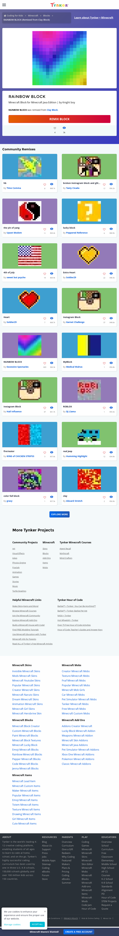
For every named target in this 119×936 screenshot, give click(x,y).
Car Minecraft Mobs (73, 696)
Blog (44, 842)
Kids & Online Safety (91, 919)
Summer (66, 883)
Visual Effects (18, 554)
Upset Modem (14, 233)
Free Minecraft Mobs (74, 710)
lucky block (69, 228)
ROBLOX (67, 407)
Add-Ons (47, 559)
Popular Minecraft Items (26, 796)
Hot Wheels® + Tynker (67, 621)
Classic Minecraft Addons (76, 765)
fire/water (9, 452)
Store (45, 880)
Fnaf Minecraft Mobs (74, 681)
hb (5, 183)
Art (13, 549)
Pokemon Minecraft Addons (78, 760)
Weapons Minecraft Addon (77, 736)
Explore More (59, 515)
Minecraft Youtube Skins (26, 681)
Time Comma (14, 188)
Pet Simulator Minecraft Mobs (79, 700)
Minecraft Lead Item (23, 782)
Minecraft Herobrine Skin (27, 714)
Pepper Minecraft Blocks (26, 760)
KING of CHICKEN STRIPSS (20, 457)
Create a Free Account (78, 931)
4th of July (9, 272)
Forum (45, 876)
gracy (9, 501)
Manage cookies (12, 924)
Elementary (107, 861)
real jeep (67, 452)
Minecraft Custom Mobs (76, 714)
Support (46, 850)
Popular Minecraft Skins (26, 686)
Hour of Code (89, 909)
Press (45, 854)
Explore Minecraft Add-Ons (24, 621)
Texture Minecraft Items (26, 810)
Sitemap (46, 865)
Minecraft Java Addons (75, 746)
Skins (45, 549)
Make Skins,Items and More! (25, 607)
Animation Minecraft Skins (27, 705)
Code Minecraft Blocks (25, 765)
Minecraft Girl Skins (23, 710)
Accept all (37, 924)
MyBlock (67, 362)
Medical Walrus (74, 367)
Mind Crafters (66, 559)
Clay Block (52, 109)
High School (107, 868)
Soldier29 (71, 277)
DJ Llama (71, 412)
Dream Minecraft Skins (25, 700)
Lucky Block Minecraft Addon (78, 732)
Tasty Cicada (72, 188)
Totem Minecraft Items (25, 805)
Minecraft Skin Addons (75, 741)
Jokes (14, 559)
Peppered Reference (77, 233)
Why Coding (68, 857)
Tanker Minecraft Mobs (75, 705)
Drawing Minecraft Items (26, 815)
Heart (7, 317)
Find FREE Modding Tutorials (25, 630)
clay (65, 497)
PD (103, 894)
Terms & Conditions (51, 919)
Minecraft (33, 15)
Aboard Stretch (74, 501)
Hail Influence (14, 412)
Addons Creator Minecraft (77, 727)
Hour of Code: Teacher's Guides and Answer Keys (79, 630)
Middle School (109, 865)
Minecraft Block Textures (26, 741)
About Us (47, 846)
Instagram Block (72, 317)
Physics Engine (19, 563)
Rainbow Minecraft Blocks (27, 755)
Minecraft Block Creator (26, 727)
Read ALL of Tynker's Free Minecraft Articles (32, 644)
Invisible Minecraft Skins (26, 672)
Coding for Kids (15, 15)
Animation (17, 573)
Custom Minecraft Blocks (26, 732)
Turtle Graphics (19, 592)
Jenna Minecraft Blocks (25, 769)
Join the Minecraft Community (26, 616)
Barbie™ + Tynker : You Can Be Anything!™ (76, 607)
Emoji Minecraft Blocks (25, 751)
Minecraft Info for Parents (24, 640)
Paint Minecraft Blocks (25, 736)
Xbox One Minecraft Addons (78, 755)
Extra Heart (69, 272)
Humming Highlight (76, 457)
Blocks (46, 15)
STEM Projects (109, 902)
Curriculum (68, 846)
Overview (67, 842)
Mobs (45, 568)
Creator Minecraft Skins (26, 691)
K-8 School (107, 883)
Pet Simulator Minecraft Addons (80, 751)
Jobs (44, 857)
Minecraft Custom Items (26, 787)
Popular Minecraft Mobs (76, 686)
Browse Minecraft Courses (24, 612)
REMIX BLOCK (59, 119)
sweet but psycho (16, 277)
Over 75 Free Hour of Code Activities (74, 626)
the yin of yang (12, 228)
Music (15, 587)
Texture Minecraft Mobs (76, 677)
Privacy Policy (71, 919)
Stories (15, 582)
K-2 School (107, 880)
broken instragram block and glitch (81, 183)
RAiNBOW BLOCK (13, 362)
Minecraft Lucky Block (24, 746)
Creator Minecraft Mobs (76, 672)
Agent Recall (65, 549)
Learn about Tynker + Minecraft (93, 17)
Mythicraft (64, 554)
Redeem (66, 854)
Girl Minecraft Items (23, 820)
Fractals (16, 568)
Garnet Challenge (75, 322)
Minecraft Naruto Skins (25, 696)
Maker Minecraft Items (25, 791)
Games (15, 578)
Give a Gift (67, 850)
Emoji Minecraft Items (25, 801)
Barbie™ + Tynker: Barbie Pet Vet (72, 612)
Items (45, 563)
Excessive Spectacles (18, 367)
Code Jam (87, 906)
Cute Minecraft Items (24, 824)
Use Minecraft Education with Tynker (29, 635)
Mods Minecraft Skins (24, 677)
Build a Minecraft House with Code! (28, 626)
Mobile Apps (48, 861)
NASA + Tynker (64, 616)
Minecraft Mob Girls (73, 691)
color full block (12, 497)
